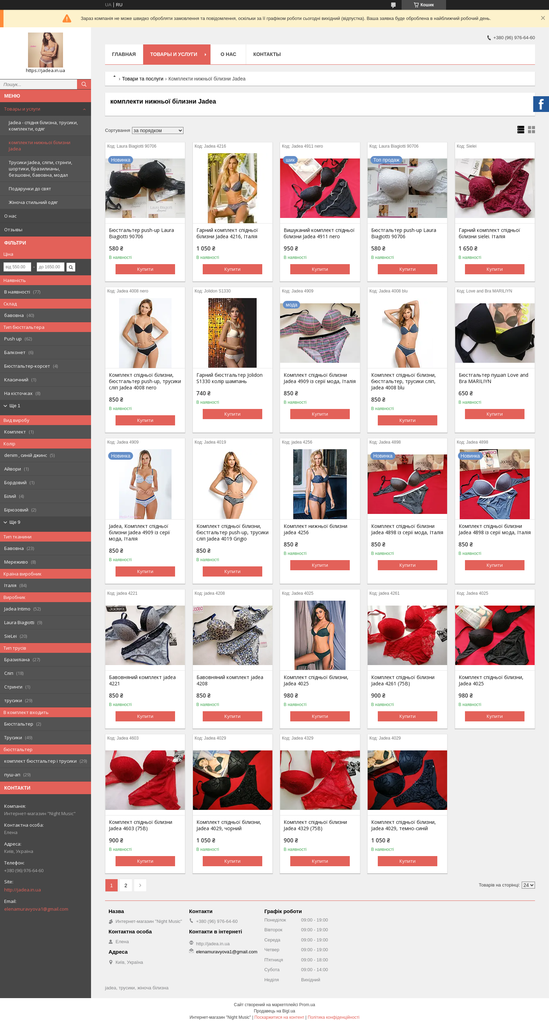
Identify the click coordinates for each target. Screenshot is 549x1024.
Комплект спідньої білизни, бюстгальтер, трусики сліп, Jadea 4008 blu (403, 381)
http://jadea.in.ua (22, 890)
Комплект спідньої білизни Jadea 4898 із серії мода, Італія (407, 529)
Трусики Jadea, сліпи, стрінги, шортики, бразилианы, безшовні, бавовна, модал (40, 168)
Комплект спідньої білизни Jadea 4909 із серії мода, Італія (320, 378)
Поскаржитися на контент (279, 1017)
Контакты (266, 54)
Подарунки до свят (30, 188)
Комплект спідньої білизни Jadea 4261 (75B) (403, 680)
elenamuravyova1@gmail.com (36, 909)
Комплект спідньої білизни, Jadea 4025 (316, 680)
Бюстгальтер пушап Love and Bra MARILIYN (493, 378)
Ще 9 (14, 522)
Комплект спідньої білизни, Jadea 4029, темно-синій (403, 825)
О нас (10, 216)
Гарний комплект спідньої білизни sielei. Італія (489, 233)
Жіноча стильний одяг (33, 202)
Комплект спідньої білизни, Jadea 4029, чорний (228, 825)
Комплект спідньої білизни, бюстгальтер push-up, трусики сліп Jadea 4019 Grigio (232, 532)
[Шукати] (84, 84)
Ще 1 (14, 405)
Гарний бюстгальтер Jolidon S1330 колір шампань (229, 378)
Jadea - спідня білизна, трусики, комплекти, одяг (43, 125)
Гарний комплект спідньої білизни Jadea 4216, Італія (227, 233)
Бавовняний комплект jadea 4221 (142, 680)
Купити (145, 269)
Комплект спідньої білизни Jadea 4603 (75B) (140, 825)
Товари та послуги (142, 79)
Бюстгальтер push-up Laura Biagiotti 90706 (141, 233)
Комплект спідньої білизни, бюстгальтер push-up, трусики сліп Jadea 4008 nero (145, 381)
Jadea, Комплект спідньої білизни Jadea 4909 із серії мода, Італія (139, 532)
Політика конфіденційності (334, 1017)
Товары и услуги (22, 109)
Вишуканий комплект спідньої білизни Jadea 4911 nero (319, 233)
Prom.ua (307, 1004)
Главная (124, 54)
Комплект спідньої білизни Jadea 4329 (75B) (315, 825)
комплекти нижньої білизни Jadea (39, 145)
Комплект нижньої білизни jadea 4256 (315, 529)
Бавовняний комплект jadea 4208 (229, 680)
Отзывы (13, 229)
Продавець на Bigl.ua (274, 1011)
